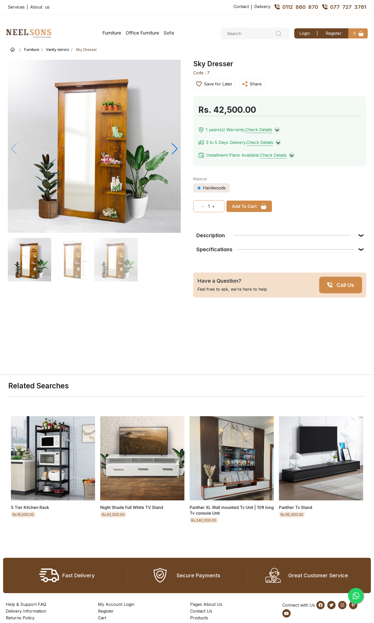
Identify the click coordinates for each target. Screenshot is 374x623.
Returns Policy (20, 617)
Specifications (275, 249)
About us (40, 7)
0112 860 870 (296, 7)
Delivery (262, 6)
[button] (174, 149)
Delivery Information (26, 611)
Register (334, 33)
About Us (212, 604)
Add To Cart (244, 206)
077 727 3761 (344, 7)
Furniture (111, 33)
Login (304, 33)
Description (273, 235)
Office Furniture (142, 33)
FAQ (42, 604)
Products (199, 617)
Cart (102, 617)
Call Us (345, 285)
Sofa (169, 33)
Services (16, 7)
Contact (241, 6)
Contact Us (201, 611)
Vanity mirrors (57, 49)
